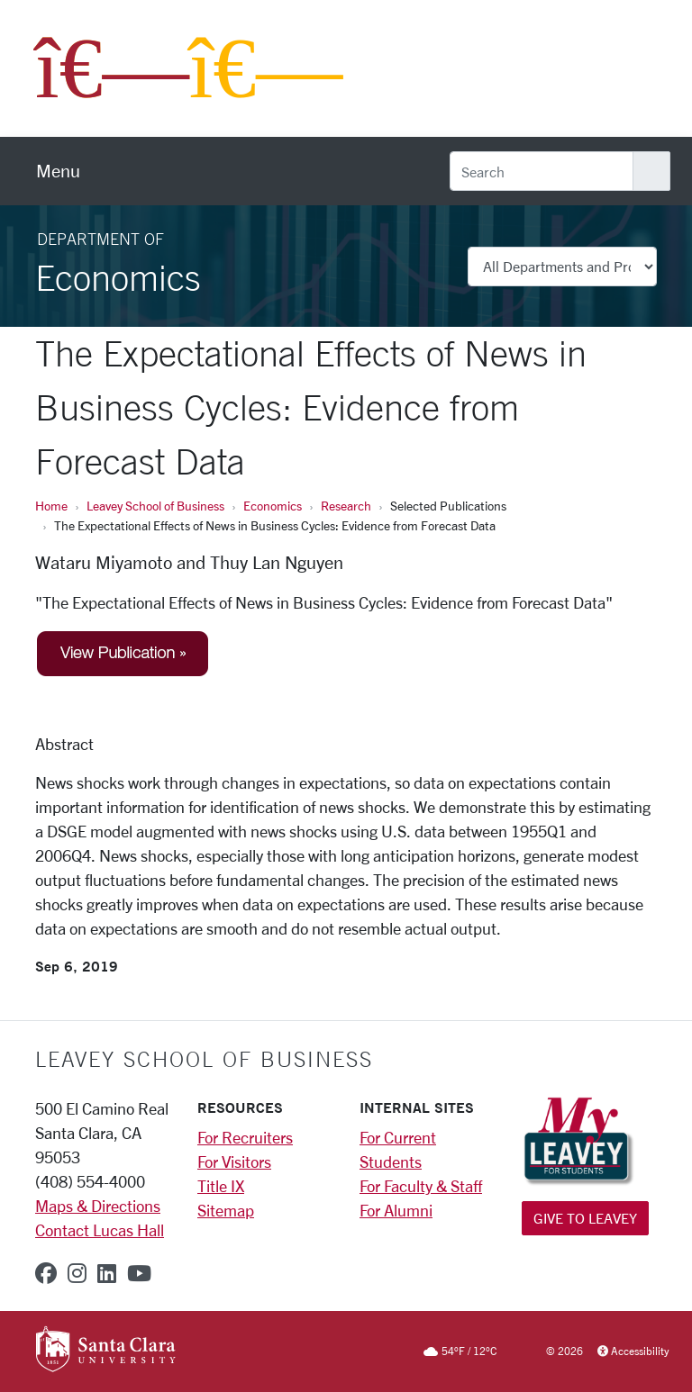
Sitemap (225, 1210)
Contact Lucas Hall (99, 1230)
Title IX (220, 1186)
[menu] (58, 171)
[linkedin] (106, 1273)
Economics (272, 505)
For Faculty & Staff (421, 1186)
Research (346, 505)
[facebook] (46, 1273)
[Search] (541, 171)
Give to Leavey (585, 1217)
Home (51, 505)
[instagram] (77, 1273)
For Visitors (234, 1161)
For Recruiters (245, 1137)
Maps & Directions (97, 1206)
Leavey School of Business (155, 505)
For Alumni (396, 1210)
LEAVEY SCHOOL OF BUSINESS (204, 1058)
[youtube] (139, 1273)
